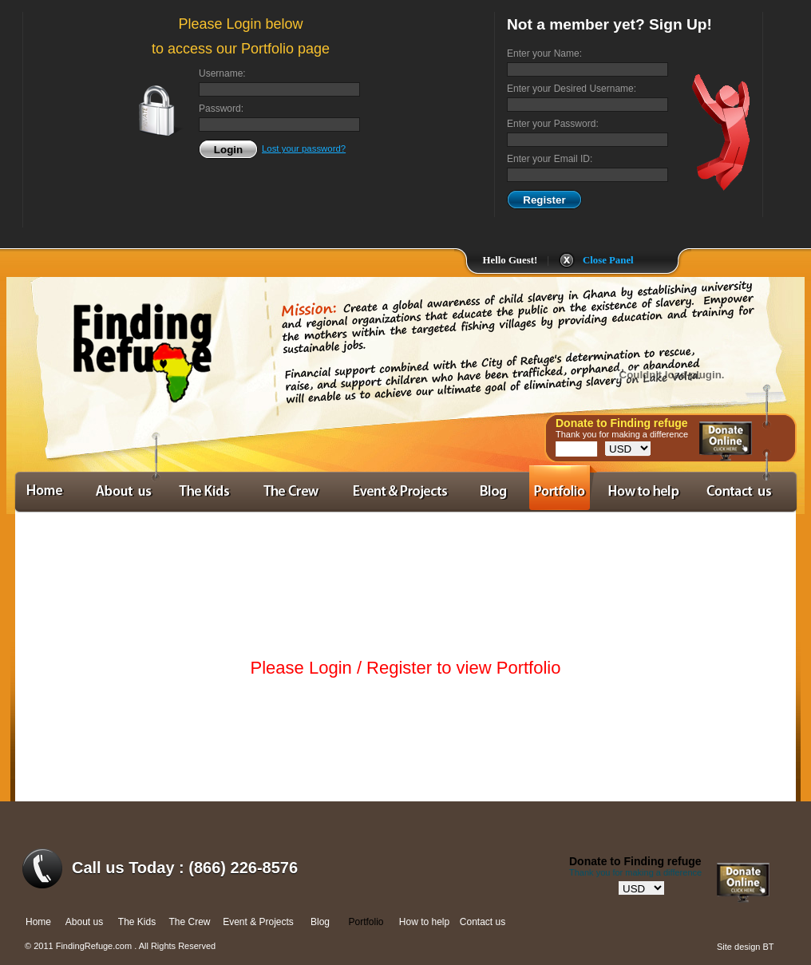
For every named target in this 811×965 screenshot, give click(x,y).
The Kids (137, 921)
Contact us (482, 921)
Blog (320, 921)
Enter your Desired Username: (571, 88)
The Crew (189, 921)
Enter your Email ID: (549, 158)
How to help (424, 921)
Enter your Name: (544, 53)
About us (84, 921)
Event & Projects (258, 921)
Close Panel (608, 260)
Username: (222, 73)
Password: (221, 108)
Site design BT (745, 946)
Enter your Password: (553, 123)
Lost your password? (304, 148)
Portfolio (365, 921)
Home (38, 921)
